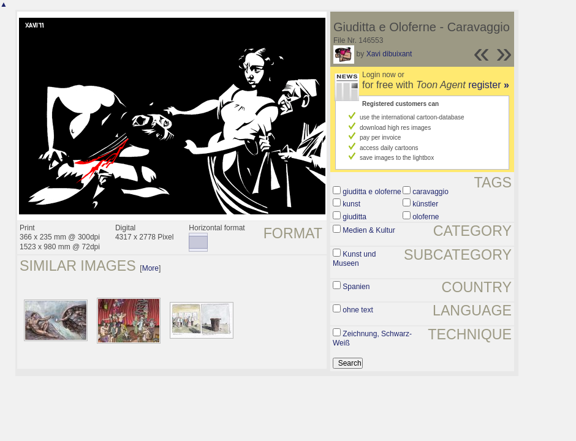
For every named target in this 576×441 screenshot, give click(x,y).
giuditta (354, 217)
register (488, 85)
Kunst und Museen (354, 259)
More (150, 268)
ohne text (358, 310)
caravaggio (430, 191)
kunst (351, 204)
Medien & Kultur (369, 230)
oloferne (425, 217)
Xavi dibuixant (389, 54)
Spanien (356, 286)
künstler (425, 204)
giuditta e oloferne (372, 191)
